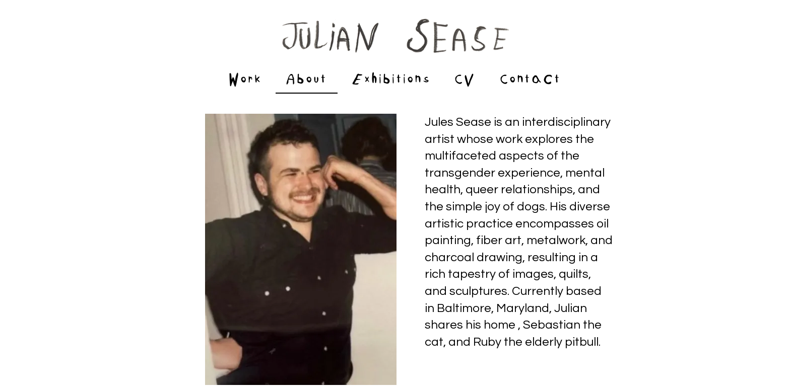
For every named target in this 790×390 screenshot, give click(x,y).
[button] (391, 80)
